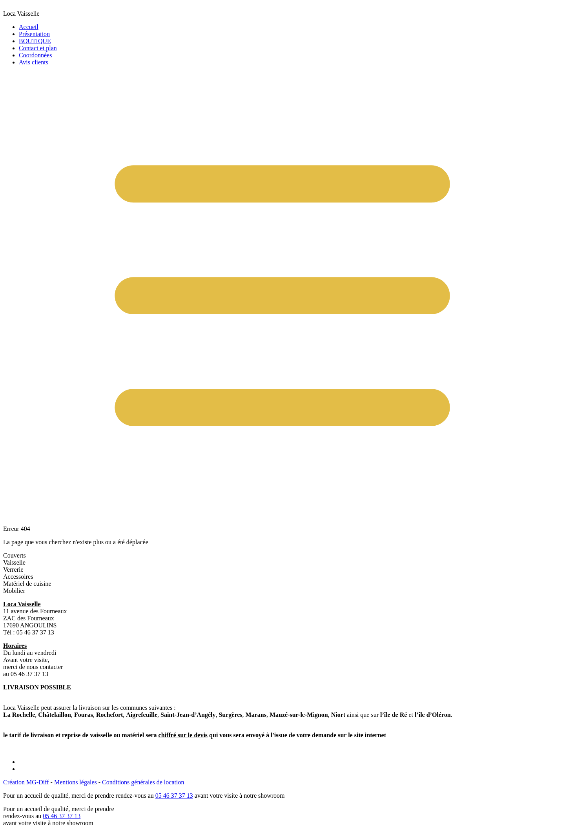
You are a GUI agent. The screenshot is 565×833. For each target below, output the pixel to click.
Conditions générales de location (143, 782)
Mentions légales (75, 782)
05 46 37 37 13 (174, 795)
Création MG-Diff (26, 782)
